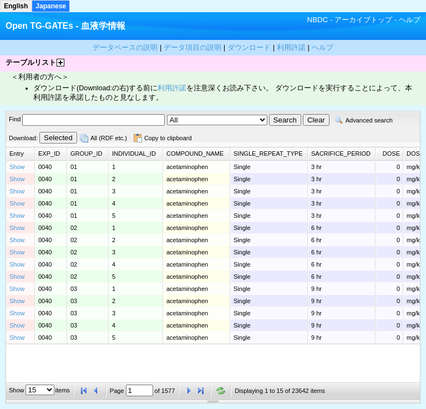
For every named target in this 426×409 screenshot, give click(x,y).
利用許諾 (172, 88)
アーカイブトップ (363, 20)
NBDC (317, 20)
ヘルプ (409, 20)
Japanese (51, 6)
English (16, 6)
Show (17, 166)
